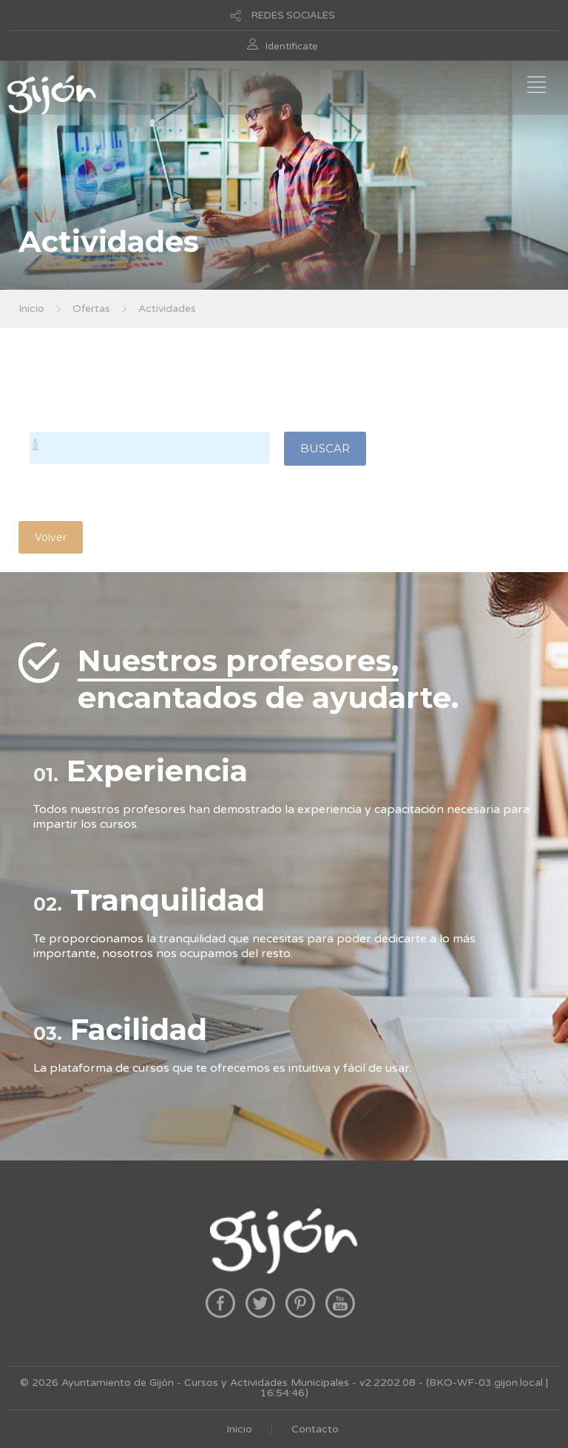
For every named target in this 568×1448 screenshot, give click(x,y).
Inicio (31, 308)
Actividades (167, 308)
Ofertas (91, 308)
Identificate (292, 46)
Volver (51, 537)
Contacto (315, 1429)
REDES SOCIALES (293, 15)
